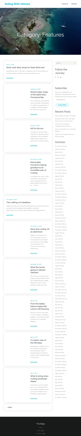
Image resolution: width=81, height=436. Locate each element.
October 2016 (59, 331)
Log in (40, 427)
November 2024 (60, 146)
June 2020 (58, 206)
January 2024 (59, 149)
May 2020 (58, 209)
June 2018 (58, 272)
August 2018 (58, 266)
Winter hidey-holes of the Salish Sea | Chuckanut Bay (39, 94)
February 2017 (59, 319)
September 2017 (60, 298)
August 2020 (59, 203)
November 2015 (59, 364)
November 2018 (60, 260)
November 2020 (60, 197)
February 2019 (59, 251)
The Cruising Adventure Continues (65, 116)
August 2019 (58, 233)
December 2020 (60, 194)
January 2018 (59, 287)
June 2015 (58, 379)
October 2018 (59, 263)
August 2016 (58, 337)
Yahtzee (74, 4)
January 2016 (59, 358)
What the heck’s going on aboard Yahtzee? (37, 270)
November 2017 (59, 292)
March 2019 (58, 248)
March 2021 (58, 188)
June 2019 (58, 239)
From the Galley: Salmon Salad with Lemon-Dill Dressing (39, 306)
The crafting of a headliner (18, 202)
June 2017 (58, 307)
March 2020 (58, 215)
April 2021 (58, 185)
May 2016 (58, 346)
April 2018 (58, 278)
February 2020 (59, 218)
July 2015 (57, 376)
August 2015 (58, 373)
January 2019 (59, 254)
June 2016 (58, 343)
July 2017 (57, 304)
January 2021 (59, 191)
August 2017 (58, 301)
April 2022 (58, 164)
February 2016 (59, 355)
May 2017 (58, 310)
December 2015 (59, 361)
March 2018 (58, 281)
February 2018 (59, 284)
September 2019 (60, 230)
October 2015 (59, 367)
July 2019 (57, 236)
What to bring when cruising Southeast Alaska (39, 378)
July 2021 (57, 179)
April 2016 (58, 349)
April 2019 (58, 245)
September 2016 (60, 334)
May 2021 (58, 182)
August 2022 (58, 158)
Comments (40, 433)
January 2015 (59, 394)
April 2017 (58, 313)
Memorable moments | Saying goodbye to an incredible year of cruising (38, 167)
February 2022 (59, 167)
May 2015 (58, 382)
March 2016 (58, 352)
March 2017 (58, 316)
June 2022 (58, 161)
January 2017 (59, 322)
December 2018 (59, 257)
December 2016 (59, 325)
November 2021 (60, 173)
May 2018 (58, 275)
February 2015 (59, 391)
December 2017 (59, 290)
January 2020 (59, 221)
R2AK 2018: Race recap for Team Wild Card (25, 67)
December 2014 (60, 397)
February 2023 (59, 155)
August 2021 (58, 176)
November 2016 (60, 328)
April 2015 (58, 385)
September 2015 (60, 370)
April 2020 (58, 212)
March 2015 (58, 388)
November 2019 (60, 227)
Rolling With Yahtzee (17, 3)
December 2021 (59, 170)
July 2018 (57, 269)
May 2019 (58, 242)
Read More (10, 78)
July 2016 (57, 340)
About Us (65, 4)
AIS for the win (36, 128)
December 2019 (60, 224)
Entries (40, 430)
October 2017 (59, 295)
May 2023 (58, 152)
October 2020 (59, 200)
